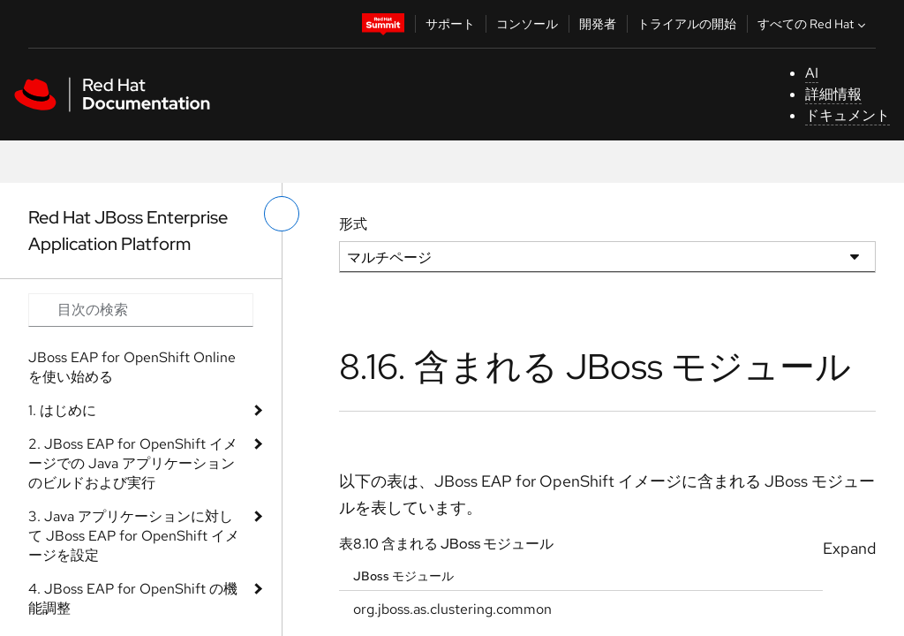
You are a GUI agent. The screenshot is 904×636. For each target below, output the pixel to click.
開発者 (597, 24)
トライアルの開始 (686, 24)
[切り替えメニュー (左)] (281, 213)
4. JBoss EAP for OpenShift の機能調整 (132, 598)
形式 (353, 224)
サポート (450, 24)
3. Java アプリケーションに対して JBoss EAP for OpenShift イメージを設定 (133, 535)
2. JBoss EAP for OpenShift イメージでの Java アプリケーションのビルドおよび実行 (132, 463)
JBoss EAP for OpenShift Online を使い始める (132, 367)
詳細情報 (833, 94)
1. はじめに (62, 410)
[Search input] (140, 310)
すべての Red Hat (813, 24)
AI (811, 73)
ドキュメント (847, 115)
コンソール (527, 24)
